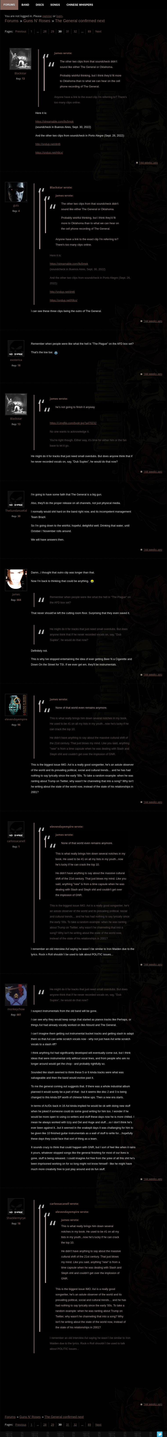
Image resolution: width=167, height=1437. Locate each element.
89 (89, 32)
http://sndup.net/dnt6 (47, 144)
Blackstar (20, 74)
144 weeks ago (148, 163)
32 (74, 32)
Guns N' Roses (36, 21)
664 (18, 600)
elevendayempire (16, 720)
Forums (11, 21)
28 (44, 32)
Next (98, 32)
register (47, 16)
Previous (20, 32)
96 (18, 725)
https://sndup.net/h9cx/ (49, 153)
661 (18, 1015)
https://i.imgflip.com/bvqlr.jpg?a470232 (73, 423)
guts (15, 206)
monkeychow (15, 1009)
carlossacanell (16, 841)
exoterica (16, 360)
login (59, 16)
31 (67, 32)
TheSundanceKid (16, 511)
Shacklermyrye (15, 1218)
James (16, 595)
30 (18, 516)
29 (52, 32)
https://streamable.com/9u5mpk (54, 122)
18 (18, 365)
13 (23, 79)
